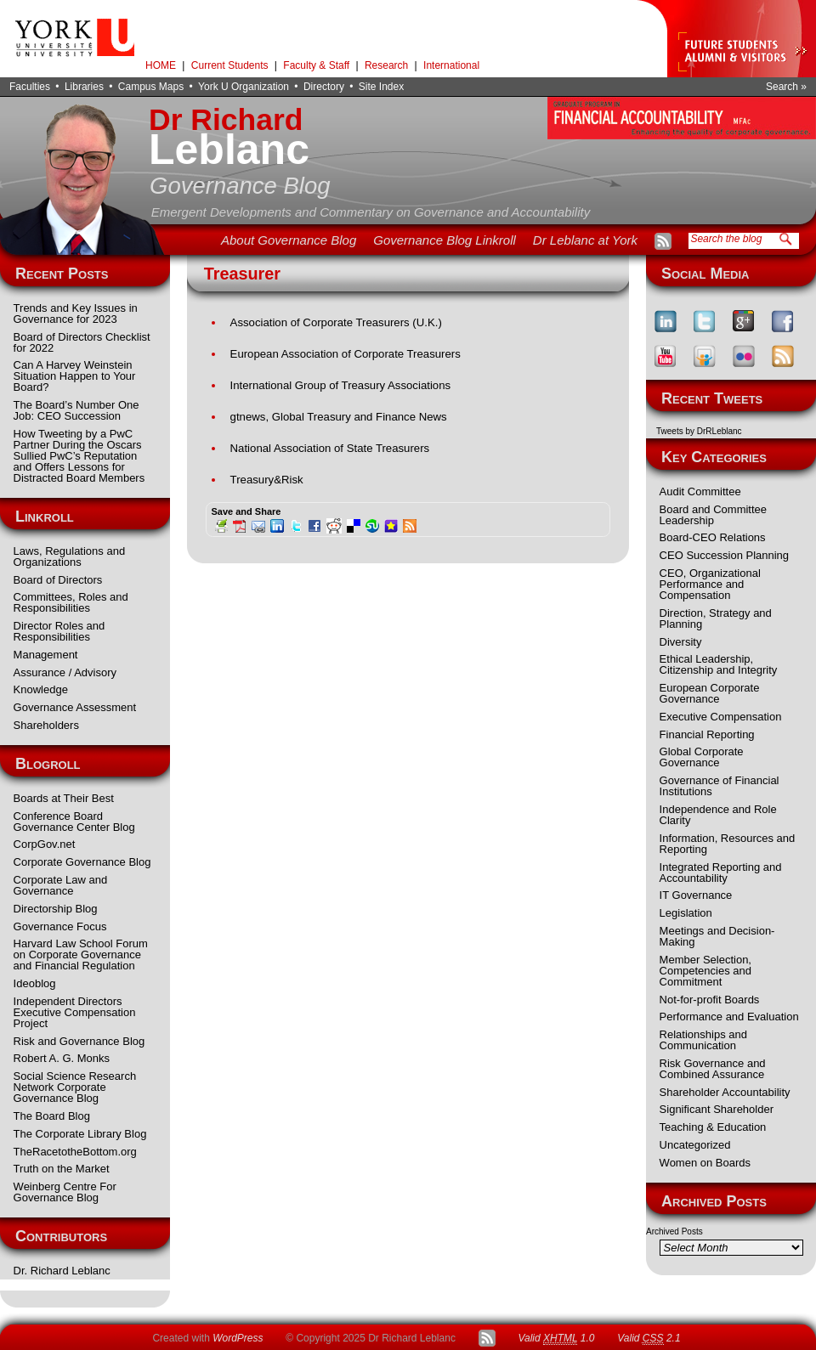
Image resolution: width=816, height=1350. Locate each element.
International (451, 65)
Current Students (230, 65)
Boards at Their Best (64, 798)
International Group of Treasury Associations (340, 385)
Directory (323, 87)
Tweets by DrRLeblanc (699, 431)
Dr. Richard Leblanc (62, 1270)
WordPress (237, 1338)
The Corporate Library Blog (80, 1133)
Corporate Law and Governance (61, 885)
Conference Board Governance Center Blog (74, 821)
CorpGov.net (45, 844)
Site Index (381, 87)
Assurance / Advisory (65, 672)
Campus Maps (151, 87)
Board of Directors (58, 579)
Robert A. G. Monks (62, 1058)
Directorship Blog (56, 908)
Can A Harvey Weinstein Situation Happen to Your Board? (75, 376)
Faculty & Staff (316, 65)
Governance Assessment (75, 707)
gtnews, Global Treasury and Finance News (338, 416)
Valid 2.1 (648, 1338)
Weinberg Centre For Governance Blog (65, 1192)
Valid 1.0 (556, 1338)
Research (386, 65)
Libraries (84, 87)
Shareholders (46, 725)
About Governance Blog (288, 240)
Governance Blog (240, 185)
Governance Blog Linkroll (444, 240)
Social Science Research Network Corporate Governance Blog (75, 1087)
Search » (786, 87)
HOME (160, 65)
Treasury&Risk (266, 479)
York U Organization (243, 87)
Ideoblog (35, 983)
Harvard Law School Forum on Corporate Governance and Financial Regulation (81, 954)
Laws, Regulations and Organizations (70, 556)
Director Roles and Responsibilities (59, 631)
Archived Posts (674, 1231)
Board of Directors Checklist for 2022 (82, 342)
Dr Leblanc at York (585, 240)
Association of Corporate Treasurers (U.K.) (336, 322)
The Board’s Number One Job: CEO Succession (76, 410)
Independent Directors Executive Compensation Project (75, 1012)
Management (46, 654)
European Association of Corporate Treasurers (345, 353)
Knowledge (41, 689)
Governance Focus (60, 926)
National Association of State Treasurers (330, 448)
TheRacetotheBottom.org (75, 1151)
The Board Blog (52, 1116)
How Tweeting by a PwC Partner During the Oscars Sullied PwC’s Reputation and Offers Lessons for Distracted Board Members (79, 455)
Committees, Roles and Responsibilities (71, 602)
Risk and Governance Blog (79, 1041)
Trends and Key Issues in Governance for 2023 (76, 313)
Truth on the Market (62, 1168)
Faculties (29, 87)
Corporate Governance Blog (82, 862)
